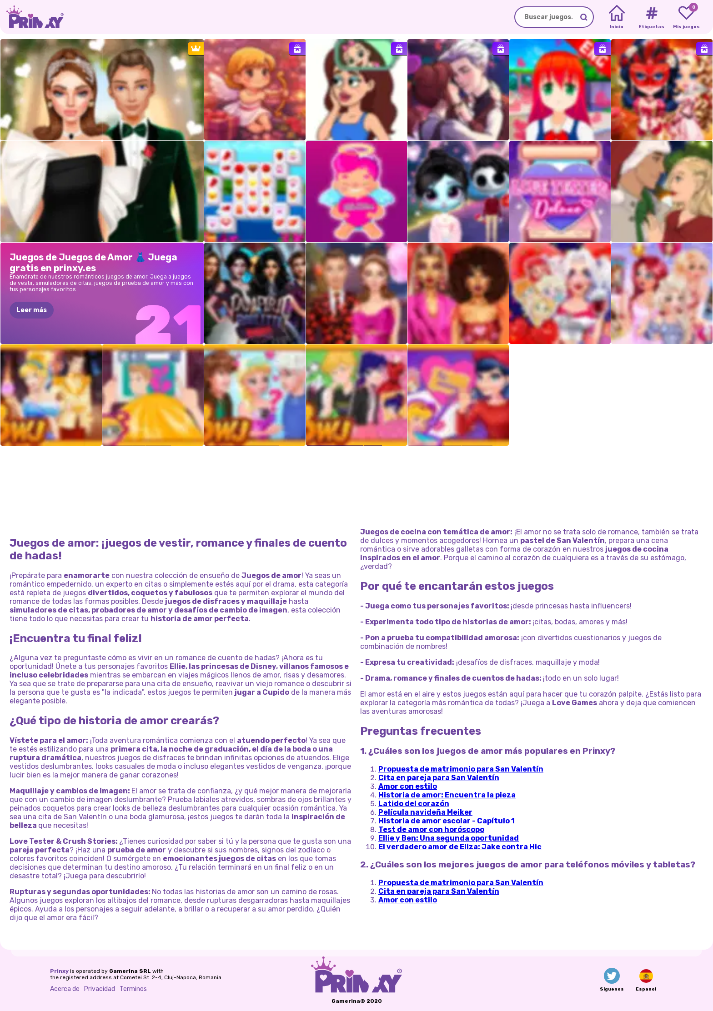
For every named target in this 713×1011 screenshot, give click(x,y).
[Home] (617, 17)
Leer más (31, 310)
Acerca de (65, 989)
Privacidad (99, 989)
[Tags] (651, 17)
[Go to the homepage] (32, 17)
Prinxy (59, 971)
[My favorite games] (686, 17)
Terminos (133, 989)
